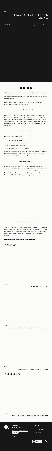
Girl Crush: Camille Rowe (39, 287)
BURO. (9, 23)
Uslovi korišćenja (43, 447)
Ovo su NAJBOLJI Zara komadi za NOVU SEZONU (33, 369)
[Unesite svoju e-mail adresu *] (20, 431)
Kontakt (38, 433)
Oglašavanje (39, 429)
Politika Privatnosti (21, 447)
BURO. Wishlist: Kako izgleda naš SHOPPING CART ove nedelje (28, 328)
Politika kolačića (33, 447)
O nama (37, 426)
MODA (5, 11)
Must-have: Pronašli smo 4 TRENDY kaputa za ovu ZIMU (30, 416)
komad (34, 229)
